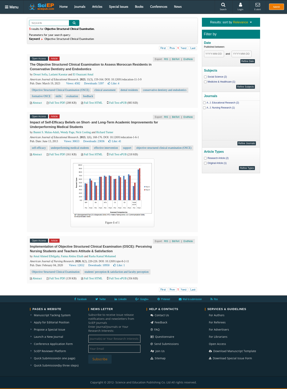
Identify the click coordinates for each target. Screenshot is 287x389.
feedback (88, 96)
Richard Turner (104, 132)
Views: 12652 (76, 265)
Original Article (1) (217, 163)
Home (63, 7)
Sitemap (158, 358)
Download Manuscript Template (232, 351)
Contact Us (159, 315)
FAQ (155, 329)
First (163, 48)
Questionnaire (162, 337)
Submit (276, 6)
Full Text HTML (93, 102)
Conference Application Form (53, 344)
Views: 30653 (71, 141)
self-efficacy (39, 147)
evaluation (72, 96)
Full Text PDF (57, 102)
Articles (97, 7)
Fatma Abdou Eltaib (72, 256)
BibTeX (176, 59)
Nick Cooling (83, 132)
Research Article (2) (218, 158)
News (178, 7)
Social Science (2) (217, 76)
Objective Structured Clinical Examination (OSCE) (60, 90)
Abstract (37, 102)
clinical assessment (105, 90)
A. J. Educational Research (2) (223, 102)
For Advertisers (219, 329)
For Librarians (218, 337)
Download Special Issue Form (230, 358)
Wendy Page (67, 132)
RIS (166, 59)
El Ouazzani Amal (83, 74)
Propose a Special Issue (49, 329)
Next (184, 48)
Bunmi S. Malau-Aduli (46, 132)
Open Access (217, 344)
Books (139, 7)
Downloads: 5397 (94, 83)
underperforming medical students (70, 147)
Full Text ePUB (118, 102)
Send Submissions (164, 344)
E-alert (257, 6)
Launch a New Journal (48, 337)
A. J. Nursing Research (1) (221, 107)
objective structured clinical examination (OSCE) (164, 147)
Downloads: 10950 (98, 265)
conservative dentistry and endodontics (164, 90)
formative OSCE (41, 96)
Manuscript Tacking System (52, 315)
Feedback (158, 322)
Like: (113, 83)
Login (240, 6)
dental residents (129, 90)
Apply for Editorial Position (51, 322)
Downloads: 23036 (93, 141)
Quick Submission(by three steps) (56, 365)
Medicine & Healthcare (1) (221, 81)
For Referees (217, 322)
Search (223, 6)
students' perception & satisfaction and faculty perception (116, 271)
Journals (79, 7)
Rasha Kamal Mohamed (102, 256)
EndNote (188, 59)
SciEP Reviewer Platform (50, 351)
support (127, 147)
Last (193, 48)
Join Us (157, 351)
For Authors (216, 315)
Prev (172, 48)
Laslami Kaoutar (58, 74)
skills (59, 96)
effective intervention (106, 147)
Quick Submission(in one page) (54, 358)
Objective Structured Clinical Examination (56, 271)
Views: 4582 (73, 83)
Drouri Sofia (40, 74)
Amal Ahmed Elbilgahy (46, 256)
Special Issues (118, 7)
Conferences (158, 7)
